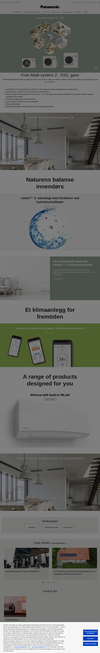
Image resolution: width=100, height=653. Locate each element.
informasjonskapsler (20, 647)
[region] (50, 637)
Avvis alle (90, 638)
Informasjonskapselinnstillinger (90, 632)
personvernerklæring (38, 647)
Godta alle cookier (90, 644)
